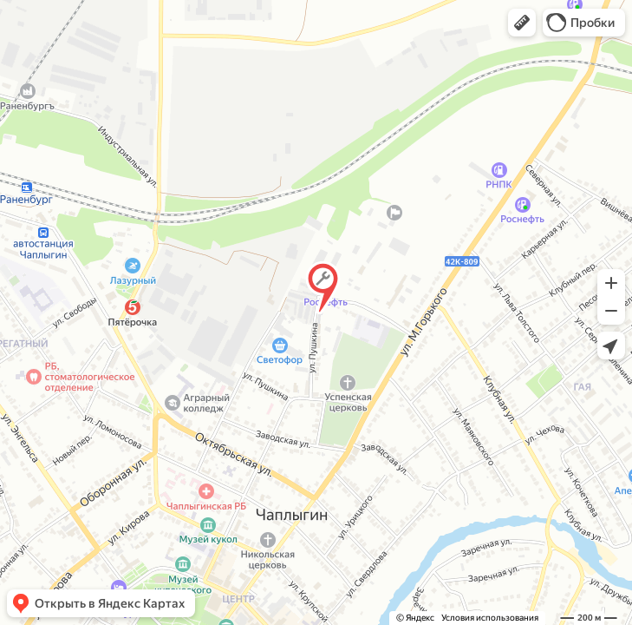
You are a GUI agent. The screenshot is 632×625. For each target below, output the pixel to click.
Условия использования (489, 617)
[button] (522, 22)
